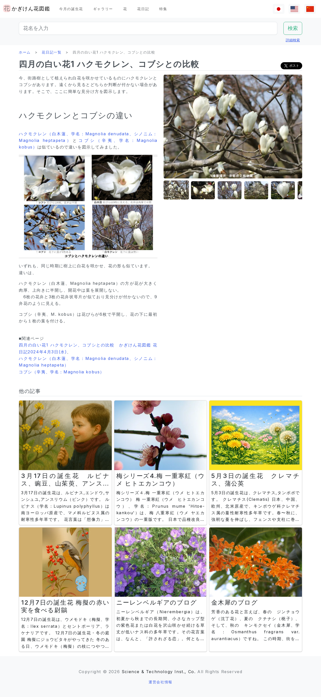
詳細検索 (293, 40)
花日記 (143, 9)
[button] (176, 190)
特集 (163, 9)
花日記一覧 (51, 52)
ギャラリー (103, 9)
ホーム (25, 52)
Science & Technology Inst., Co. (159, 671)
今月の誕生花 (71, 9)
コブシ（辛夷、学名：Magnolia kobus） (61, 371)
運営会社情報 (160, 682)
